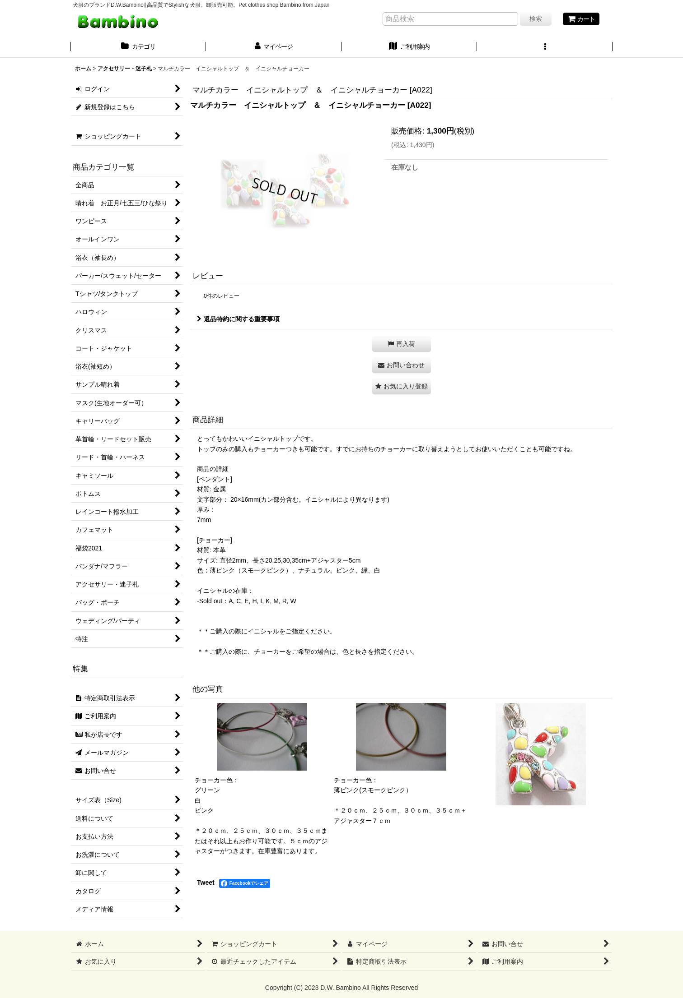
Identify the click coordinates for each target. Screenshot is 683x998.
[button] (545, 47)
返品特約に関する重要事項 (238, 319)
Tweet (206, 882)
